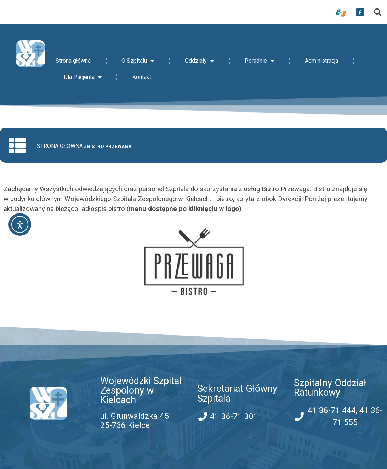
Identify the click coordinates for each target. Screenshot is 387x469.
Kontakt (141, 77)
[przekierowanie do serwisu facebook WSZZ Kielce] (360, 12)
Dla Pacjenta (83, 77)
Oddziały (199, 61)
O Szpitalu (137, 61)
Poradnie (259, 61)
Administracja (321, 60)
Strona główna (73, 60)
